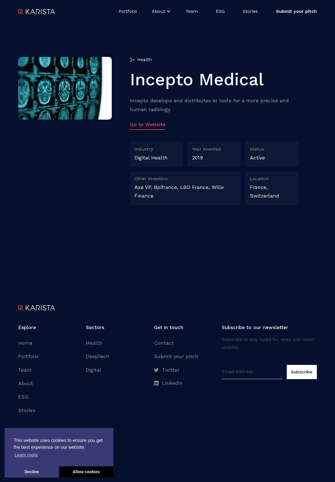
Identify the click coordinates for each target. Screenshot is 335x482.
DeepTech (97, 356)
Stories (250, 11)
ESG (220, 11)
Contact (164, 343)
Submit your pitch (176, 356)
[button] (161, 11)
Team (192, 11)
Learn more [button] (26, 454)
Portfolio (128, 11)
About (25, 383)
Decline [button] (31, 471)
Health (94, 343)
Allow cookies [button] (86, 471)
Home (25, 343)
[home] (36, 11)
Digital (93, 370)
